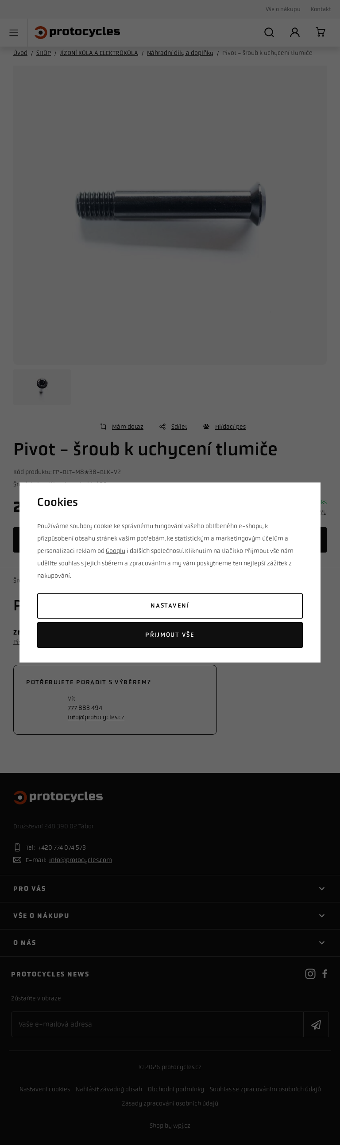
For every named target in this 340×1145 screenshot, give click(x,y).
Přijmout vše (169, 635)
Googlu (115, 550)
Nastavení (170, 605)
